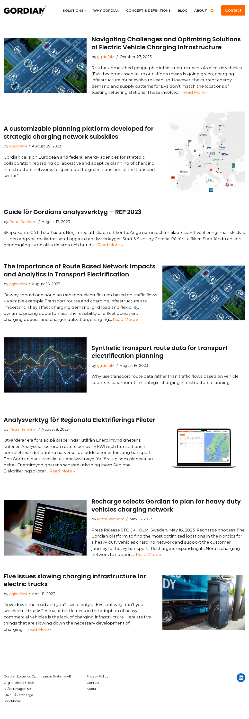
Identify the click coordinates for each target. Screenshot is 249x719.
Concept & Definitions (148, 10)
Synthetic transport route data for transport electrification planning (159, 352)
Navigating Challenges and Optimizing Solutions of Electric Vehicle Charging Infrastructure (166, 43)
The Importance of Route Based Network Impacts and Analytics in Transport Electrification (79, 270)
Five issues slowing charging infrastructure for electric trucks (75, 581)
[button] (85, 10)
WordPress (55, 712)
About (200, 10)
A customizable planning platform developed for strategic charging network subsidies (79, 133)
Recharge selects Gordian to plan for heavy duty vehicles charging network (166, 506)
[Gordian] (25, 10)
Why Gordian (106, 10)
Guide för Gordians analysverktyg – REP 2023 (73, 212)
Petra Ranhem (22, 221)
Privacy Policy (97, 677)
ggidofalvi (106, 56)
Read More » (196, 92)
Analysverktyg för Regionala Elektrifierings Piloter (79, 420)
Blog (182, 10)
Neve (9, 712)
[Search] (212, 10)
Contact (233, 10)
